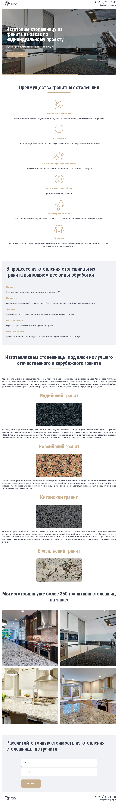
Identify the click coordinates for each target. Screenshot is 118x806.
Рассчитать (31, 783)
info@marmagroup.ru (108, 5)
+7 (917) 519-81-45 (105, 2)
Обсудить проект (17, 54)
